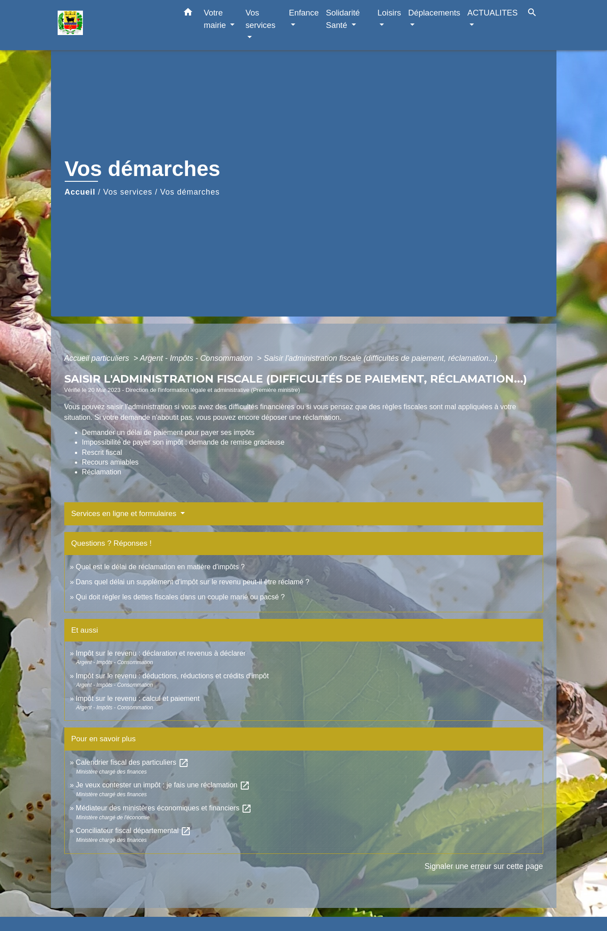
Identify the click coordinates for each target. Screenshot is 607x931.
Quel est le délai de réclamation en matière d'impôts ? (160, 567)
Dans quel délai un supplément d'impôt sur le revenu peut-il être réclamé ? (192, 582)
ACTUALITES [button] (492, 12)
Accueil (80, 192)
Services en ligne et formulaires (125, 513)
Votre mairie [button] (216, 19)
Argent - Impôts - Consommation (197, 358)
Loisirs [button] (389, 12)
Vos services (128, 192)
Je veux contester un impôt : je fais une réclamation (163, 785)
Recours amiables (110, 462)
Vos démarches (189, 192)
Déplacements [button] (434, 12)
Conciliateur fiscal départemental (134, 830)
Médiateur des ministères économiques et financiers (164, 808)
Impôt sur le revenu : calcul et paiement (138, 698)
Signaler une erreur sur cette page (484, 866)
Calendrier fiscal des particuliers (132, 762)
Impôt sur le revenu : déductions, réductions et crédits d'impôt (172, 676)
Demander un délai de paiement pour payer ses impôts (169, 432)
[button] (188, 13)
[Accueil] (113, 25)
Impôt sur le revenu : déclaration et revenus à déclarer (161, 653)
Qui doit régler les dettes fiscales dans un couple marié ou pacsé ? (180, 597)
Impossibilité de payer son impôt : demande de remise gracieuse (183, 442)
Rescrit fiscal (102, 452)
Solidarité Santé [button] (343, 19)
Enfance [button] (303, 12)
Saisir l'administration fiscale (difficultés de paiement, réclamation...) (380, 358)
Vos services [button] (260, 19)
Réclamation (101, 472)
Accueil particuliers (98, 358)
